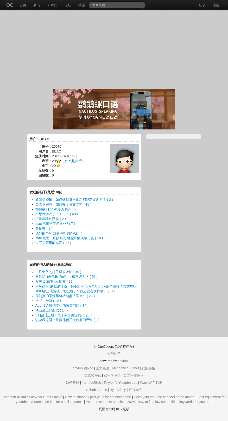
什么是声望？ (75, 161)
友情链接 (148, 368)
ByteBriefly (118, 390)
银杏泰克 (135, 390)
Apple (102, 390)
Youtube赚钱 (91, 382)
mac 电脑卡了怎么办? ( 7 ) (55, 224)
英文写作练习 (133, 375)
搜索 (81, 5)
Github (91, 390)
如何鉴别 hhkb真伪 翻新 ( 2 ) (56, 209)
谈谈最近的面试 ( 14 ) (51, 310)
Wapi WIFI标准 (151, 382)
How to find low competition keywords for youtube (174, 402)
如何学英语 (112, 375)
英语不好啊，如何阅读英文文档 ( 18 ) (63, 204)
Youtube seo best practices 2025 (110, 402)
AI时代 (52, 5)
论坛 (67, 5)
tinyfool (123, 361)
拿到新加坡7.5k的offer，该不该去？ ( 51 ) (66, 277)
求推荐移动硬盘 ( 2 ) (50, 219)
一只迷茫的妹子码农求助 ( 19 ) (58, 272)
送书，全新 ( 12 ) (48, 301)
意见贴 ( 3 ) (43, 228)
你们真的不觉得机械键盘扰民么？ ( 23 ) (65, 296)
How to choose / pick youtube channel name (98, 397)
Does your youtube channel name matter (164, 397)
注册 (216, 5)
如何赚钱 (72, 382)
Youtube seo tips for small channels (57, 402)
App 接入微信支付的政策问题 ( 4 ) (60, 305)
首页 (22, 5)
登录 (202, 5)
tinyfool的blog (83, 368)
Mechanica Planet (125, 368)
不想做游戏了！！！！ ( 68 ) (56, 214)
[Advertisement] (114, 51)
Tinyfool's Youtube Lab (120, 382)
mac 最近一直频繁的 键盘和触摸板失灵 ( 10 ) (69, 238)
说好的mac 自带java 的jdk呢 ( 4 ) (60, 233)
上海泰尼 (102, 368)
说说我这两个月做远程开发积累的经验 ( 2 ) (67, 320)
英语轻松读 (92, 375)
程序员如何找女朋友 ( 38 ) (55, 281)
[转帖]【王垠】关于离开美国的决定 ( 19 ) (65, 315)
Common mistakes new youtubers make (32, 397)
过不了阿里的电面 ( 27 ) (53, 243)
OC (9, 5)
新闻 (36, 5)
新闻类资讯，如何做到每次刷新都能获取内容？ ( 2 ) (74, 199)
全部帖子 (114, 354)
